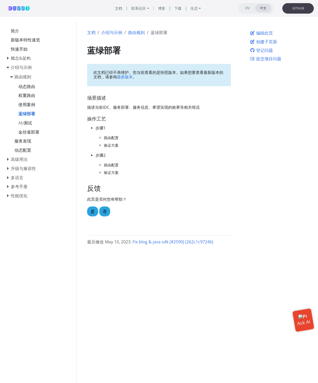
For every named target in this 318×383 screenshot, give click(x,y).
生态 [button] (194, 8)
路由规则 (136, 32)
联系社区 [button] (138, 8)
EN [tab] (247, 8)
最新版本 (125, 76)
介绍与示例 (111, 32)
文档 (91, 32)
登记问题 (261, 50)
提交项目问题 (265, 59)
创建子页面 (263, 42)
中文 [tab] (263, 8)
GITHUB (298, 8)
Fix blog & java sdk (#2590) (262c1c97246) (172, 242)
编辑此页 (261, 33)
